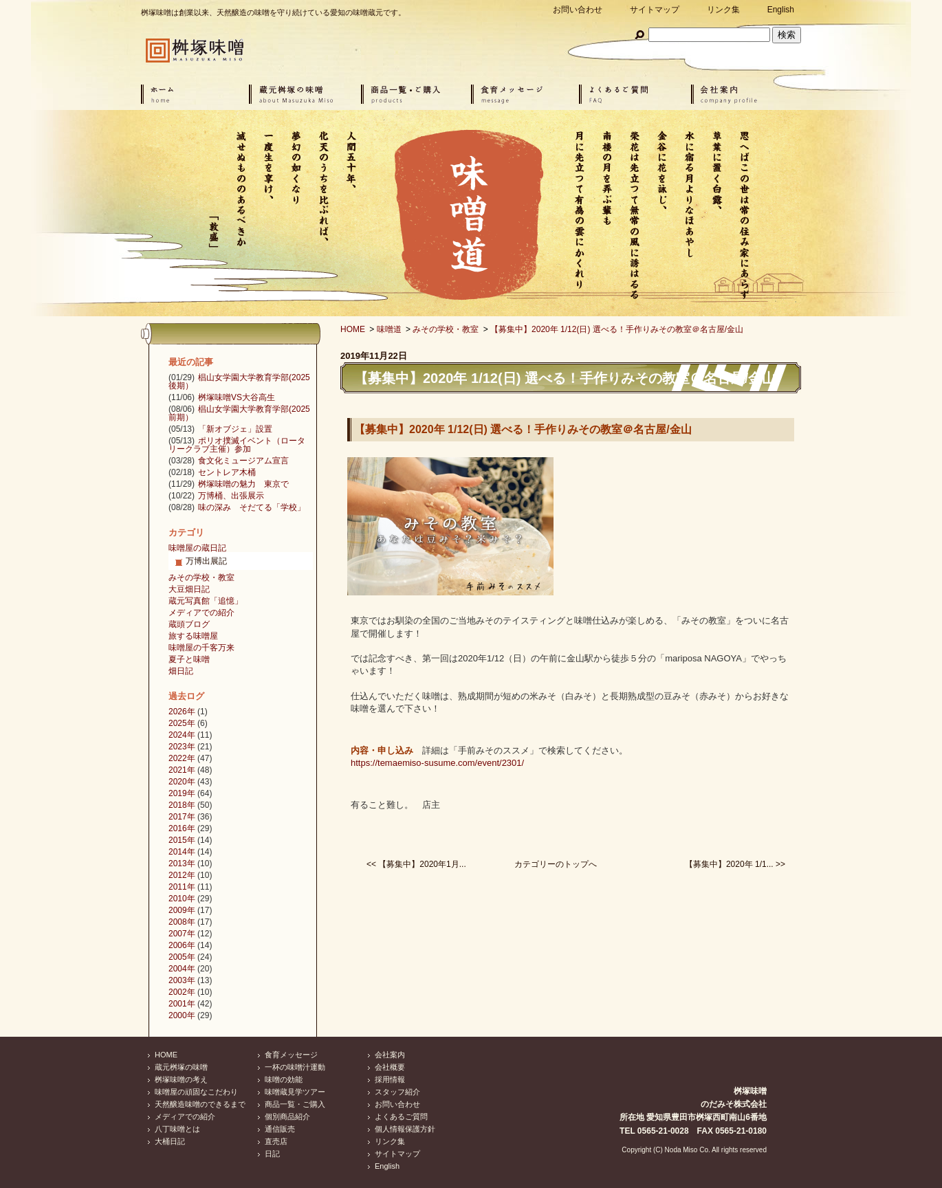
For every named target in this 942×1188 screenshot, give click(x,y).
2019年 (181, 793)
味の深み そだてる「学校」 (251, 507)
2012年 (181, 875)
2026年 (181, 711)
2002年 (181, 992)
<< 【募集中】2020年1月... (416, 864)
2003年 (181, 980)
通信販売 (280, 1129)
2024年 (181, 735)
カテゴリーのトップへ (555, 864)
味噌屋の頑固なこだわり (196, 1092)
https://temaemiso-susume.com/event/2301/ (437, 763)
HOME (352, 329)
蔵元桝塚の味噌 (181, 1067)
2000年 (181, 1015)
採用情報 (390, 1079)
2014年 (181, 852)
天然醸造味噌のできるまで (200, 1104)
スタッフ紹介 (397, 1092)
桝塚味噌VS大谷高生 (236, 397)
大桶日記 (170, 1141)
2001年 (181, 1004)
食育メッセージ (291, 1054)
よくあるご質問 (401, 1116)
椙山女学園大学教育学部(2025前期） (239, 413)
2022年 (181, 758)
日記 (272, 1154)
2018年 (181, 805)
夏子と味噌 (189, 659)
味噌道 (389, 329)
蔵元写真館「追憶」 (205, 601)
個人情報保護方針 (405, 1129)
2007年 (181, 933)
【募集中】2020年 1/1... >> (735, 864)
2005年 (181, 957)
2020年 (181, 781)
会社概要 (390, 1067)
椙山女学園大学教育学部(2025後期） (239, 381)
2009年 (181, 910)
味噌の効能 (284, 1079)
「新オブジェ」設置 (235, 429)
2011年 (181, 887)
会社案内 (390, 1054)
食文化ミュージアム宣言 (243, 460)
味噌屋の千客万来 (201, 647)
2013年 (181, 863)
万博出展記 (206, 561)
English (780, 9)
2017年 (181, 817)
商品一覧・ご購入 (295, 1104)
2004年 (181, 969)
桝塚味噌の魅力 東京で (243, 484)
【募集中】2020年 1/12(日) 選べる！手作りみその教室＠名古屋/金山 (616, 329)
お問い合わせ (577, 9)
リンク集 (723, 9)
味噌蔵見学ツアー (295, 1092)
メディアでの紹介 (201, 612)
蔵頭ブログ (189, 624)
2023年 (181, 746)
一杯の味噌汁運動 (295, 1067)
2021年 (181, 770)
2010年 (181, 898)
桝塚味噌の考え (181, 1079)
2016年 (181, 828)
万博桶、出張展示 (231, 495)
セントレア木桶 (227, 472)
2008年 (181, 922)
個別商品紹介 (287, 1116)
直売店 (276, 1141)
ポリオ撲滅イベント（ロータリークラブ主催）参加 (236, 445)
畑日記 (180, 671)
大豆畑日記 (189, 589)
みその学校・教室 (446, 329)
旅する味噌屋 (193, 636)
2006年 (181, 945)
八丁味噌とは (177, 1129)
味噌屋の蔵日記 (197, 548)
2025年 (181, 723)
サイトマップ (654, 9)
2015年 (181, 840)
